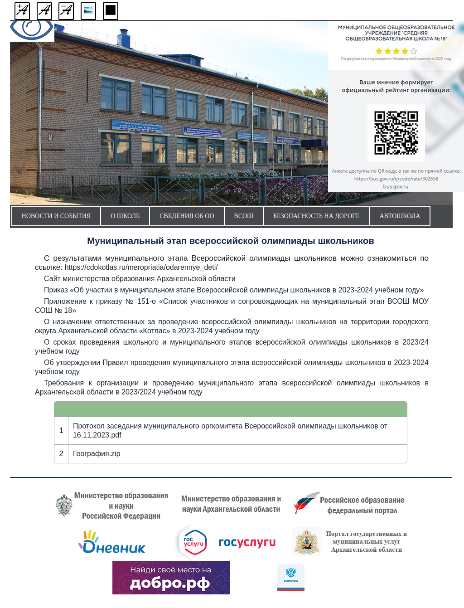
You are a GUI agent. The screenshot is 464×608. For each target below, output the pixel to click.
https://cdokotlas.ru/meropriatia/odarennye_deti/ (141, 267)
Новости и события (56, 216)
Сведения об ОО (187, 216)
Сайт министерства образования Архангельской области (140, 278)
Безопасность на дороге (316, 216)
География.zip (97, 453)
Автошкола (399, 216)
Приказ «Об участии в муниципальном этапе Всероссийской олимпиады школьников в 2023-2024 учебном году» (234, 290)
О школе (125, 216)
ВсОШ (243, 216)
